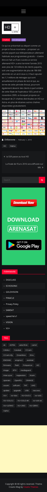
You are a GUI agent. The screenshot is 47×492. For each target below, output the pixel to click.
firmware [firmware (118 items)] (7, 365)
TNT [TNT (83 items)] (25, 385)
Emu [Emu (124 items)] (32, 355)
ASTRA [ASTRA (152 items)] (12, 345)
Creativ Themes (30, 487)
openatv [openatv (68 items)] (6, 380)
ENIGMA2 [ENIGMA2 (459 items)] (7, 360)
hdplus (12, 146)
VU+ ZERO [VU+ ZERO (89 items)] (33, 406)
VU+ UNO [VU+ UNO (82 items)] (21, 406)
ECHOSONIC (11, 286)
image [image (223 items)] (6, 370)
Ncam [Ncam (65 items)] (32, 375)
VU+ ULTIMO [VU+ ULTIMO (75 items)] (8, 406)
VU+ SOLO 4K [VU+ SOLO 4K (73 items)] (23, 401)
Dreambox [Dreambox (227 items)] (21, 355)
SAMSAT (10, 310)
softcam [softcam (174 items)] (16, 385)
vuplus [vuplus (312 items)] (6, 411)
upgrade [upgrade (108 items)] (17, 390)
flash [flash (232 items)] (17, 365)
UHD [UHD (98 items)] (33, 385)
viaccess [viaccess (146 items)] (36, 390)
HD (4, 146)
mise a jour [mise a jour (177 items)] (7, 375)
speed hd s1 (11, 316)
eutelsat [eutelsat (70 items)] (30, 360)
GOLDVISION (12, 292)
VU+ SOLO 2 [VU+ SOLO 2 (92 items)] (8, 401)
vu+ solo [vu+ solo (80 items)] (38, 396)
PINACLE (10, 298)
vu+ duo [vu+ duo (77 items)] (14, 396)
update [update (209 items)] (6, 390)
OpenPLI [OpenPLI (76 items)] (18, 380)
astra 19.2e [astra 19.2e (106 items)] (23, 345)
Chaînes (6, 40)
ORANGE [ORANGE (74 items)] (29, 380)
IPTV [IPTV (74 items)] (14, 370)
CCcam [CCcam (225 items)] (28, 350)
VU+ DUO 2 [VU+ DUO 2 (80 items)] (26, 396)
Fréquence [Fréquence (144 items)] (27, 365)
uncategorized (18, 40)
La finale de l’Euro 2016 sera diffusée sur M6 (24, 166)
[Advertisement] (23, 449)
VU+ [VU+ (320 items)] (5, 396)
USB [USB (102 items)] (27, 390)
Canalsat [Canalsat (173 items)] (17, 350)
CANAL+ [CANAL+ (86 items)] (6, 350)
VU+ (8, 328)
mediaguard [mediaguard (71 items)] (26, 370)
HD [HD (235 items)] (37, 365)
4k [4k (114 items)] (4, 345)
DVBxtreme (10, 139)
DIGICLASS (11, 279)
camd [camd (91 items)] (34, 345)
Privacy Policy (12, 304)
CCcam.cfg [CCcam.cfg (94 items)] (8, 355)
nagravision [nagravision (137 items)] (21, 375)
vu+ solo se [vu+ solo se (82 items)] (37, 401)
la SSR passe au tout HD (17, 156)
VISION (9, 322)
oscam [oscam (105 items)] (6, 385)
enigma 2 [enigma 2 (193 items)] (19, 360)
